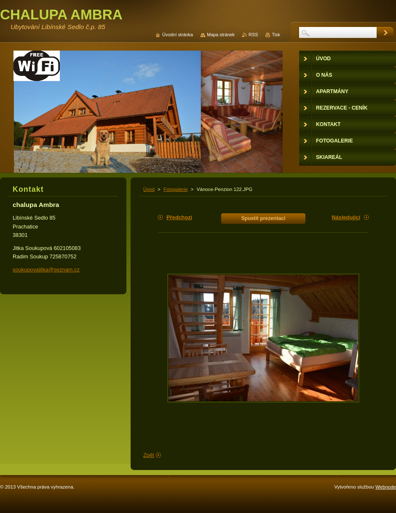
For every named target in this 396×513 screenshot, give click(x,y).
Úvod (149, 189)
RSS (253, 34)
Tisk (276, 34)
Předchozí (179, 217)
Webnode (385, 486)
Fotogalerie (175, 189)
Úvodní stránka (177, 34)
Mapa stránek (221, 34)
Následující (346, 217)
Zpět (148, 455)
